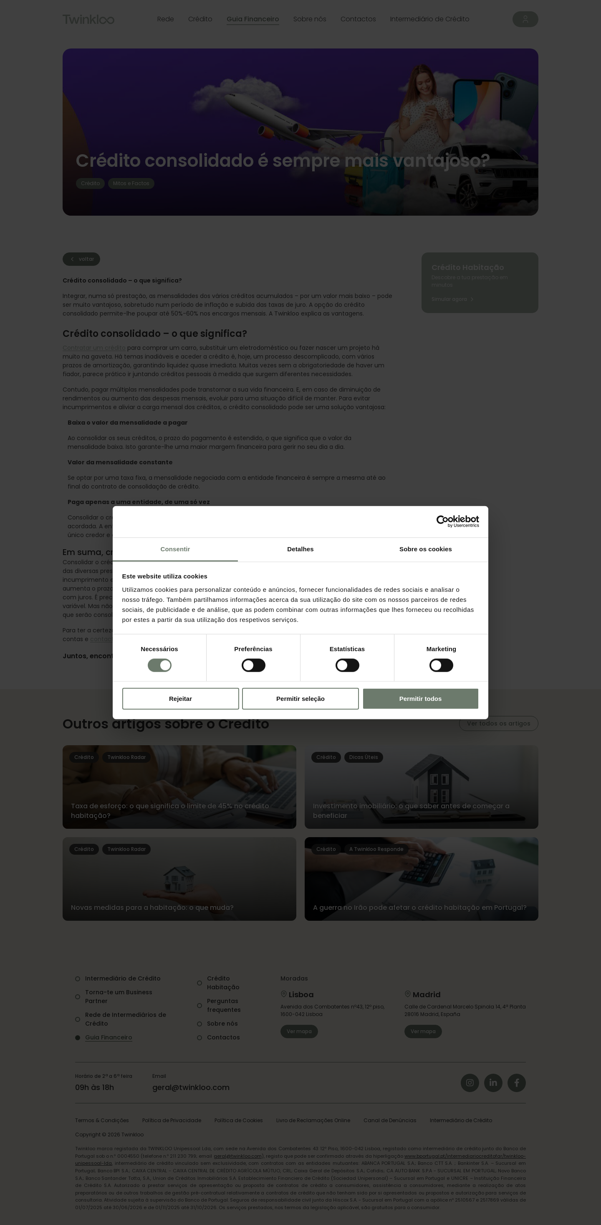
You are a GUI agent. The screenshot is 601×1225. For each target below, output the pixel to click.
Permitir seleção (300, 698)
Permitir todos (420, 698)
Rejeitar (180, 698)
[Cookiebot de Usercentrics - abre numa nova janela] (442, 521)
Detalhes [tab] (300, 548)
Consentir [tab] (175, 548)
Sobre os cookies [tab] (425, 548)
